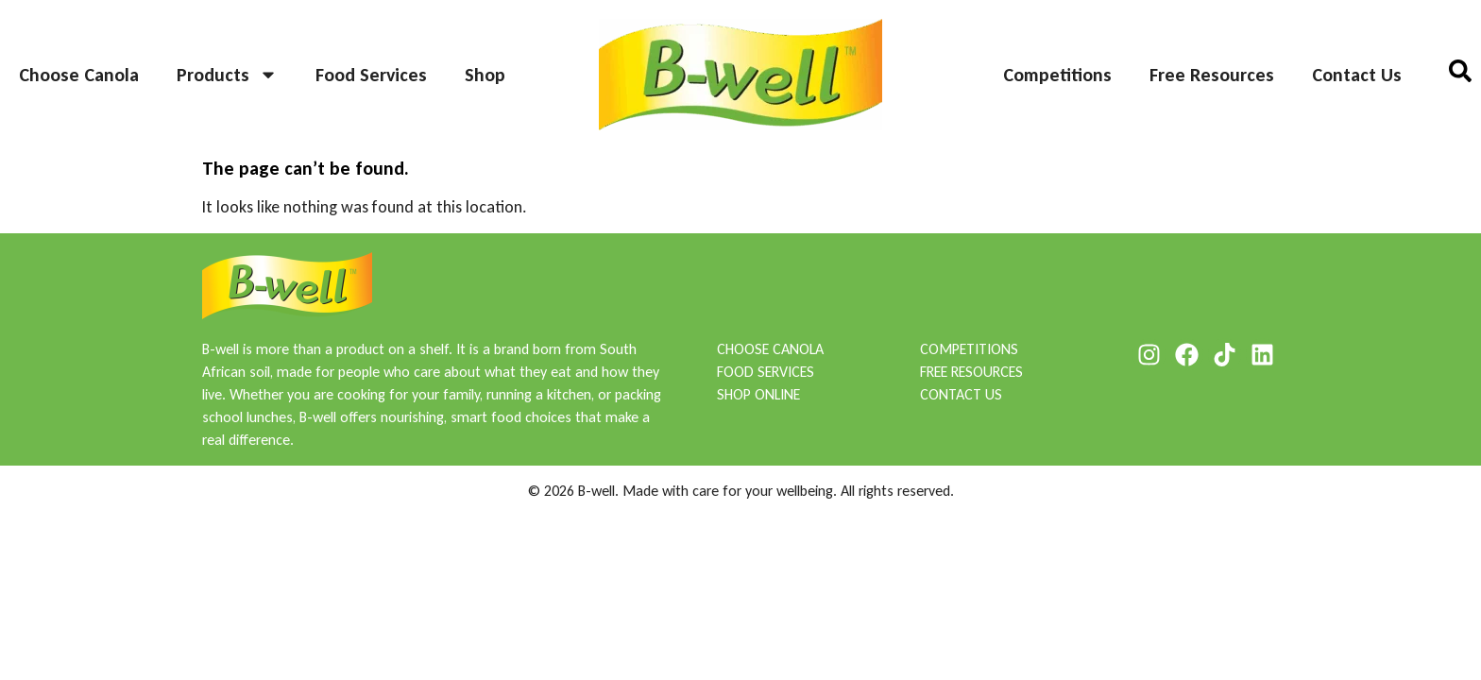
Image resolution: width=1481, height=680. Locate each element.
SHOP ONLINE (758, 394)
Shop (485, 74)
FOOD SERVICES (765, 372)
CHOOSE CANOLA (770, 349)
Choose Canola (79, 74)
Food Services (371, 74)
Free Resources (1211, 74)
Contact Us (1357, 74)
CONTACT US (961, 394)
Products (227, 75)
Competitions (1057, 74)
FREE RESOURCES (971, 372)
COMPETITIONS (969, 349)
